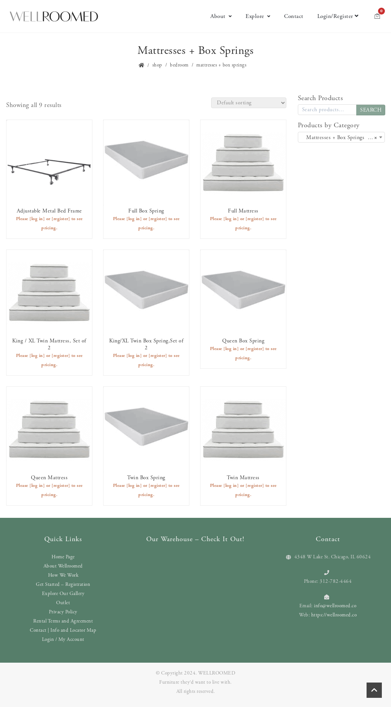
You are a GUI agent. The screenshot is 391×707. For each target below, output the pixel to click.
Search (370, 110)
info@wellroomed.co (335, 606)
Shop (157, 65)
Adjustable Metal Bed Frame (49, 211)
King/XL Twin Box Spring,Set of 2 (146, 344)
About (221, 16)
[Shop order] (248, 102)
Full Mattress (243, 211)
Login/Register (338, 16)
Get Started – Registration (63, 584)
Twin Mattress (243, 477)
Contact (294, 16)
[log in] (37, 219)
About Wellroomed (63, 566)
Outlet (63, 603)
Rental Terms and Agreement (63, 621)
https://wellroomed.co (334, 615)
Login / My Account (63, 639)
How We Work (63, 575)
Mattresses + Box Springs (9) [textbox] (339, 137)
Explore (258, 16)
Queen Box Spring (243, 340)
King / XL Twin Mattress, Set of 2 (49, 344)
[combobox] (341, 137)
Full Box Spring (146, 211)
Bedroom (179, 65)
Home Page (63, 557)
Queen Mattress (49, 477)
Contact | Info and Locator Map (63, 630)
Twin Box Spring (146, 477)
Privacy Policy (63, 612)
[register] (61, 219)
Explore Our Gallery (63, 593)
